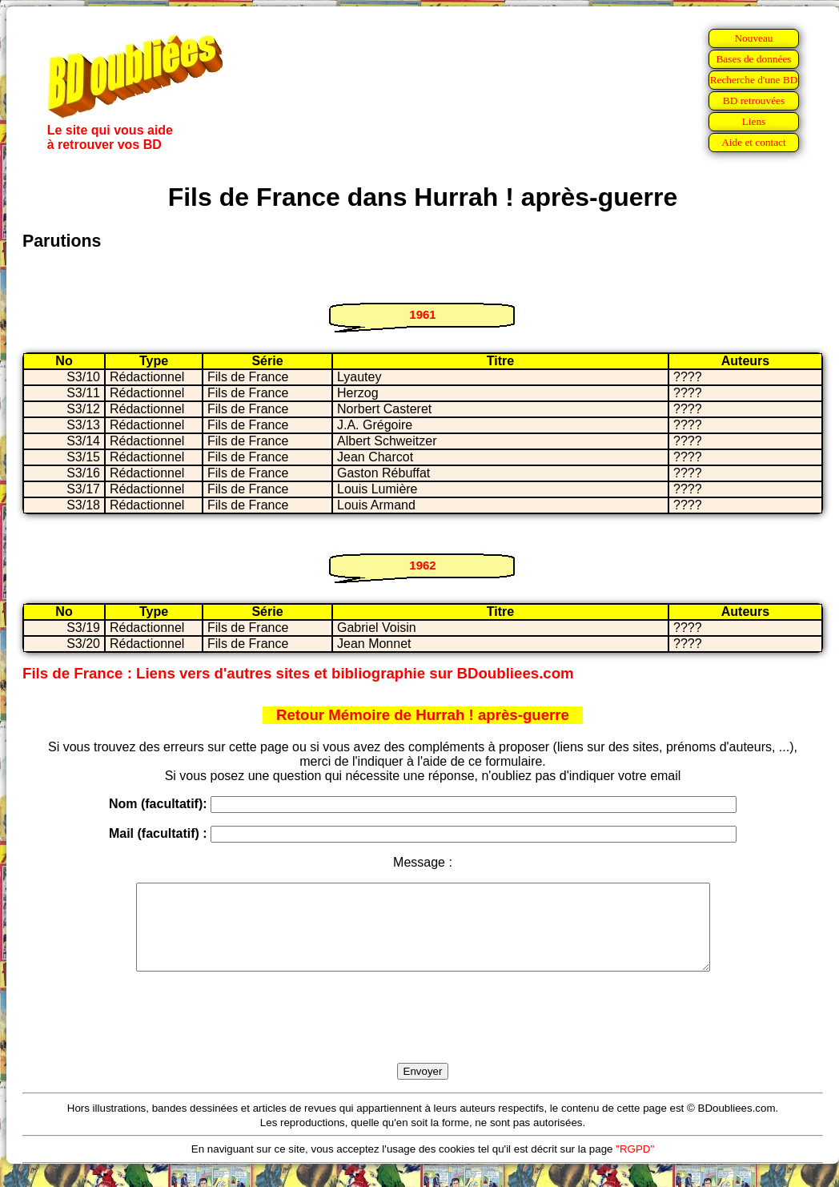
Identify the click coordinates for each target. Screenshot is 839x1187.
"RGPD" (635, 1166)
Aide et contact (753, 142)
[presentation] (422, 1035)
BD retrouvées (754, 101)
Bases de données (753, 59)
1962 (422, 565)
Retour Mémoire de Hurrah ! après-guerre (422, 714)
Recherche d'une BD (754, 80)
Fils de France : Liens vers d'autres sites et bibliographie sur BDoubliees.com (298, 673)
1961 (422, 314)
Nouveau (753, 38)
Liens (754, 121)
